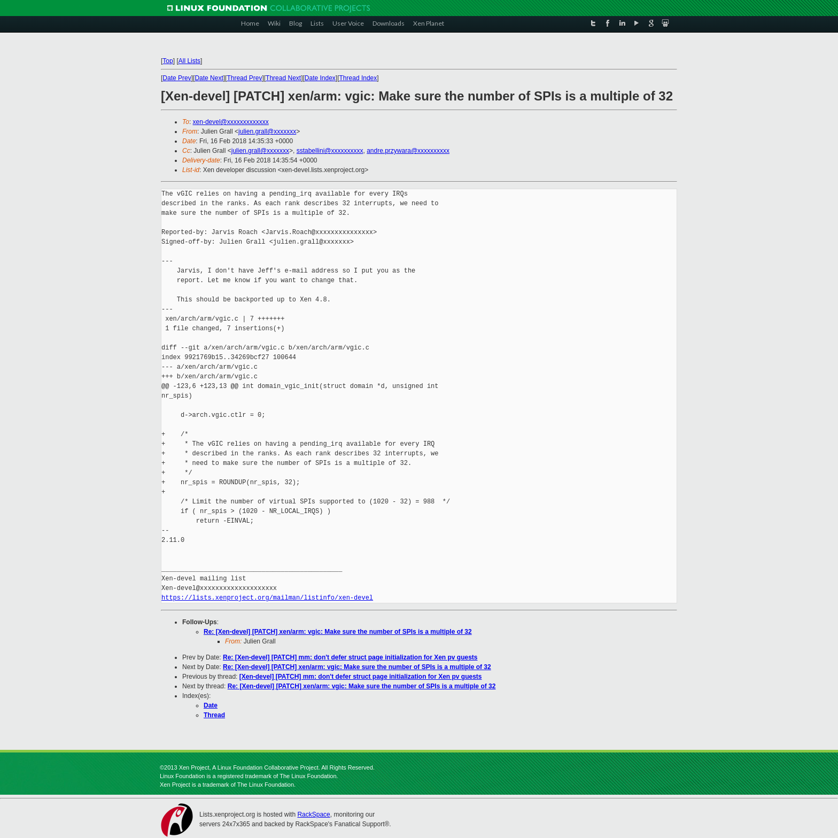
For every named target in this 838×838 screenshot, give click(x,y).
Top (167, 61)
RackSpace (313, 814)
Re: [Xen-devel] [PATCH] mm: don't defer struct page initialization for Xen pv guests (350, 657)
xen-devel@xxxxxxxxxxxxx (231, 122)
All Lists (189, 61)
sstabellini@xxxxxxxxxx (330, 150)
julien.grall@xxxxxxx (267, 131)
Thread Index (358, 78)
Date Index (320, 78)
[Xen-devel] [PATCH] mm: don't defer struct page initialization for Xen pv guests (360, 676)
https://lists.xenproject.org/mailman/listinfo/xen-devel (267, 597)
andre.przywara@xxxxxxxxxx (408, 150)
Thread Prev (244, 78)
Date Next (209, 78)
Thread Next (283, 78)
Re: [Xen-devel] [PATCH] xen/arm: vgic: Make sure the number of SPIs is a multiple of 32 (338, 631)
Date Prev (176, 78)
